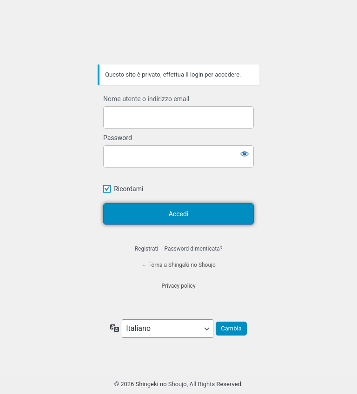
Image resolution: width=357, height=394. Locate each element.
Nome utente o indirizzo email (146, 99)
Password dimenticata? (193, 248)
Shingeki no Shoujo (178, 38)
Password (117, 138)
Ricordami (128, 189)
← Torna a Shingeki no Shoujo (178, 265)
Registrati (147, 248)
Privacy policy (178, 286)
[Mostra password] (244, 153)
